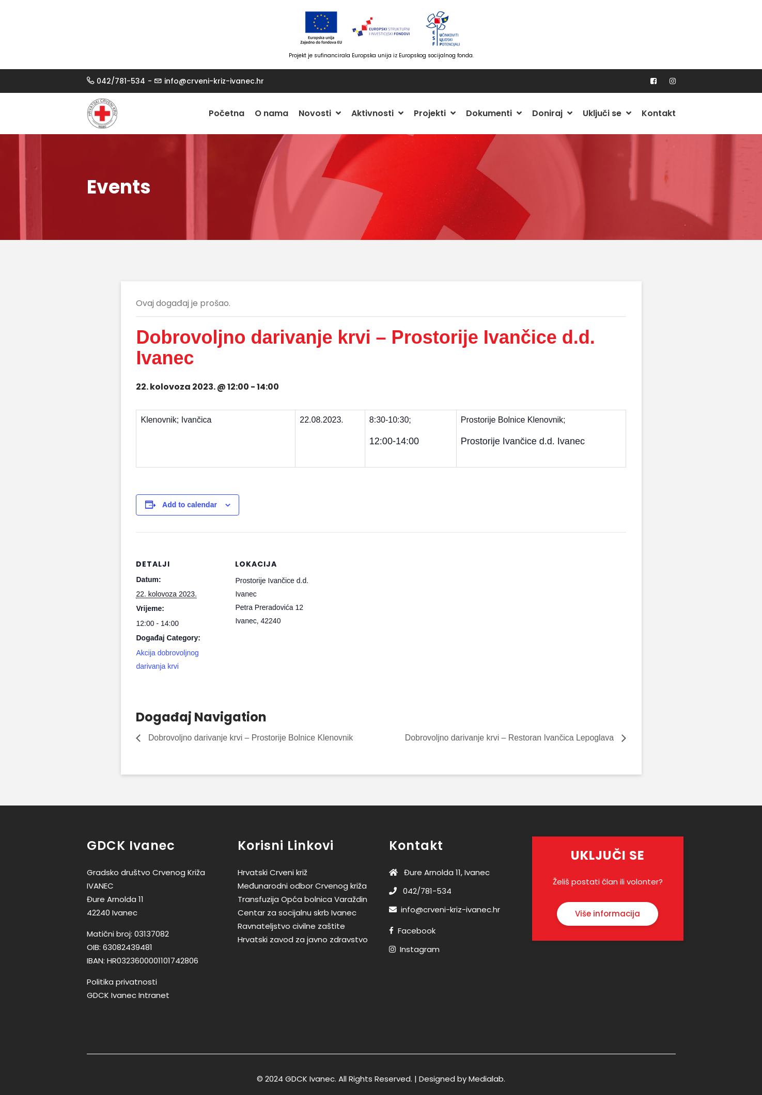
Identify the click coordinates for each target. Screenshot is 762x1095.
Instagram (420, 949)
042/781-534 (121, 81)
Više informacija (607, 913)
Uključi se (607, 113)
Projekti (435, 113)
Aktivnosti (377, 113)
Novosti (320, 113)
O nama (271, 113)
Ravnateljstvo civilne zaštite (291, 926)
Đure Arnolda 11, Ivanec (439, 872)
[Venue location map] (389, 603)
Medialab (486, 1078)
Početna (226, 113)
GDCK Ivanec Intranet (128, 995)
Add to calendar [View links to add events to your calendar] (189, 505)
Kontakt (659, 113)
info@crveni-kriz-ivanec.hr (214, 81)
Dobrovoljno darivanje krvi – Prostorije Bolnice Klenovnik (250, 737)
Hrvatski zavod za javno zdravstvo (303, 939)
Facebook (417, 930)
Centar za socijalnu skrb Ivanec (297, 912)
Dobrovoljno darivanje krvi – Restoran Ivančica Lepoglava (509, 737)
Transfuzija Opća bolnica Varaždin (302, 899)
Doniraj (552, 113)
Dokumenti (494, 113)
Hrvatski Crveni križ (272, 872)
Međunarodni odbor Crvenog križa (302, 885)
